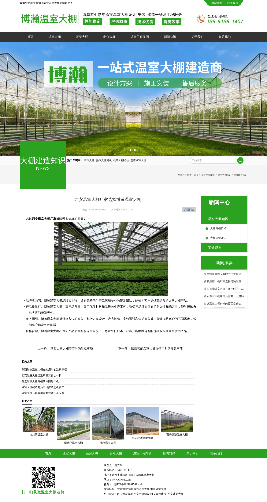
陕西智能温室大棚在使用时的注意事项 (156, 348)
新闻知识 (170, 36)
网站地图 (216, 3)
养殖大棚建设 (104, 160)
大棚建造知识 (218, 237)
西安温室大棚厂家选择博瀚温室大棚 (224, 281)
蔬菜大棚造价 (121, 160)
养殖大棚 (109, 36)
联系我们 (232, 3)
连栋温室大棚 (138, 160)
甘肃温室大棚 (125, 489)
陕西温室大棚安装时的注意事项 (71, 348)
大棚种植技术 (218, 228)
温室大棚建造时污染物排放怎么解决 (43, 387)
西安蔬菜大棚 (176, 493)
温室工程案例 (140, 36)
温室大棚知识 (208, 175)
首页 (30, 36)
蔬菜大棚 (82, 36)
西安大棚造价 (158, 493)
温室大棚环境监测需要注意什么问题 (43, 393)
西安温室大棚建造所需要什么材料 (41, 375)
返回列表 (189, 209)
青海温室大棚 (142, 489)
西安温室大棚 (125, 493)
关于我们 (197, 36)
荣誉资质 (214, 248)
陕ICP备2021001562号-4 (128, 484)
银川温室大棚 (158, 489)
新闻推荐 (224, 262)
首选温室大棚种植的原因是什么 (40, 381)
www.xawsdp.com (97, 209)
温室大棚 (55, 36)
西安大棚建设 (142, 493)
